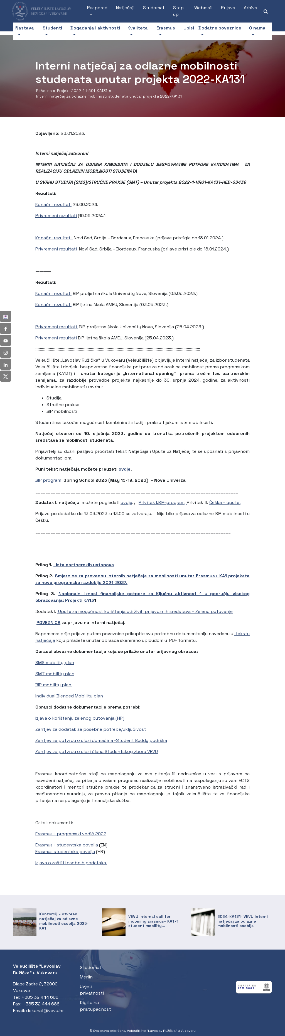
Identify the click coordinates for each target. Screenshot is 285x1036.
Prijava (228, 8)
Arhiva (250, 8)
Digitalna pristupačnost (95, 1006)
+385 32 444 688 (39, 997)
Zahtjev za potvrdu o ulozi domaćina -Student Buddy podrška (101, 740)
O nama (257, 28)
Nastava (24, 28)
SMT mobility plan (54, 674)
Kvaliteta (137, 28)
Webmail (203, 8)
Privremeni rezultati (56, 215)
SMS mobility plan (54, 662)
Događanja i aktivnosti (95, 28)
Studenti (52, 28)
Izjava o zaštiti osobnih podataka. (71, 863)
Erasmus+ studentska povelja (66, 845)
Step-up (179, 11)
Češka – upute (224, 502)
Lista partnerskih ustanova (83, 565)
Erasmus (165, 28)
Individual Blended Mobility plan (69, 696)
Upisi (188, 28)
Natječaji (125, 8)
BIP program (49, 480)
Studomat (153, 8)
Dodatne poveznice (219, 28)
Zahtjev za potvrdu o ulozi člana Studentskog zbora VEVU (96, 751)
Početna (44, 90)
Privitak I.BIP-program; (163, 502)
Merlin (86, 977)
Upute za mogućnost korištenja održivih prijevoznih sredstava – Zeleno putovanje (145, 611)
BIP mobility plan (53, 685)
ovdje (125, 469)
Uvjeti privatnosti (92, 989)
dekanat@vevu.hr (45, 1010)
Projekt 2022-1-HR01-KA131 (82, 90)
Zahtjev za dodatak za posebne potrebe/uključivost (90, 729)
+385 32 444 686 (41, 1004)
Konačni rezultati (53, 204)
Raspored (97, 8)
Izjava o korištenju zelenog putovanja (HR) (79, 718)
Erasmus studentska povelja (65, 851)
